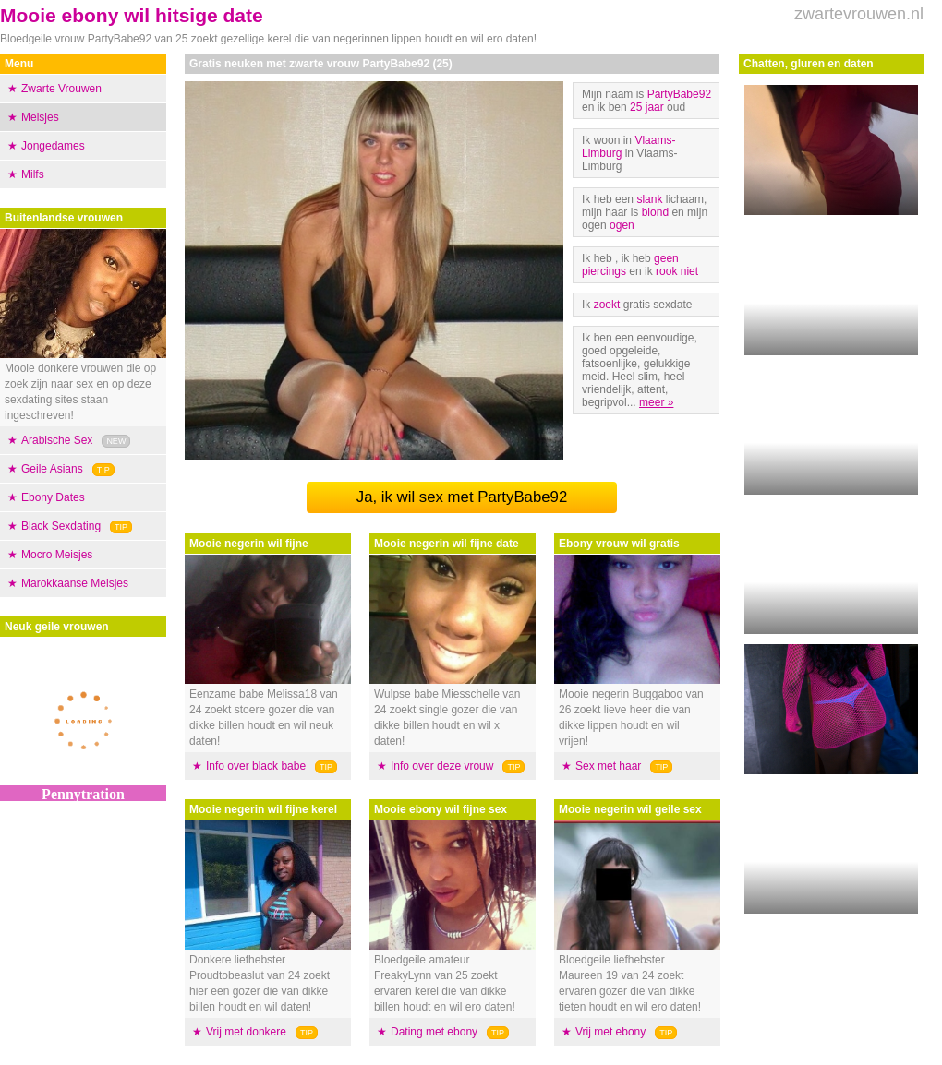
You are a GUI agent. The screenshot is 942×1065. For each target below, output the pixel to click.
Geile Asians (52, 468)
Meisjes (40, 117)
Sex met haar (608, 766)
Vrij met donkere (246, 1031)
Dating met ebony (434, 1031)
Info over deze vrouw (442, 766)
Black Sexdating (61, 526)
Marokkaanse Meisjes (74, 583)
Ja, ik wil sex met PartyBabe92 (462, 497)
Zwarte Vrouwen (61, 88)
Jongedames (53, 145)
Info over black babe (256, 766)
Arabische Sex (56, 440)
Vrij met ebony (610, 1031)
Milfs (32, 174)
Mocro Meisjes (56, 554)
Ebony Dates (53, 497)
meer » (656, 402)
